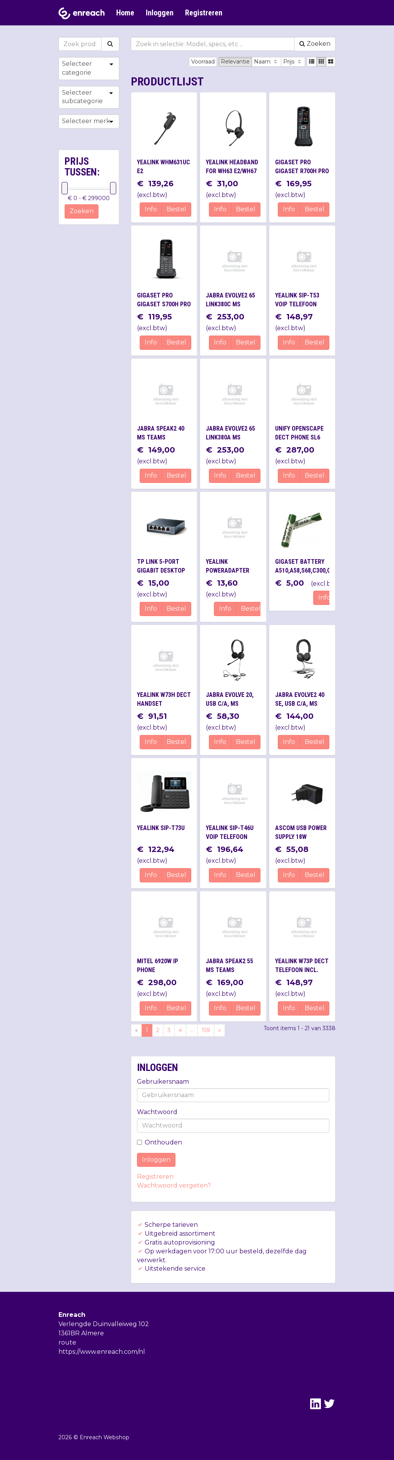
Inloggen (160, 12)
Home (125, 12)
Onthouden (159, 1142)
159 (206, 1030)
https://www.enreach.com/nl (101, 1351)
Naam (266, 61)
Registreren (203, 12)
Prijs (293, 61)
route (67, 1342)
